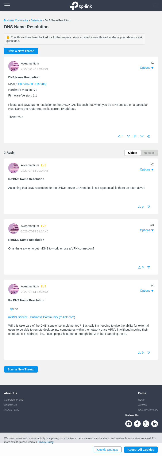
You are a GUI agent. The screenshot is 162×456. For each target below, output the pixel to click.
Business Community (16, 20)
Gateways (36, 20)
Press (142, 393)
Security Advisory (148, 410)
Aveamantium (30, 63)
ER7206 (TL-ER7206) (32, 84)
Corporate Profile (13, 399)
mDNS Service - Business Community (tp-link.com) (41, 317)
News (141, 399)
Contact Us (10, 404)
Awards (142, 404)
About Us (10, 393)
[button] (148, 136)
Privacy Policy (11, 410)
